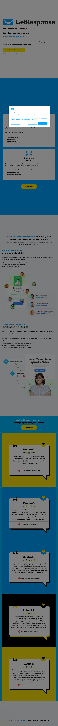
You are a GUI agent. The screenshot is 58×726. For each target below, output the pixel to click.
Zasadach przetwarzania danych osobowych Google (24, 119)
